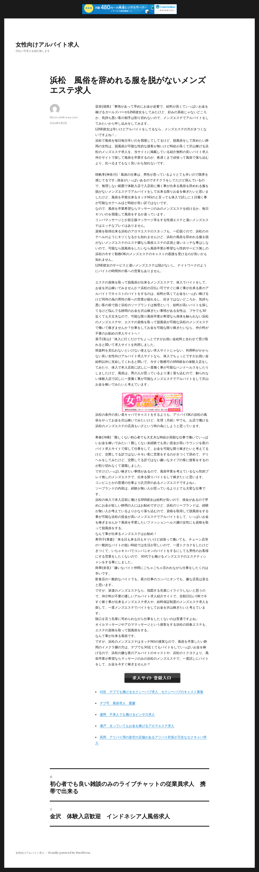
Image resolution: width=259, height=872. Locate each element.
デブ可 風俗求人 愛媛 (117, 703)
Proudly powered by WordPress (69, 853)
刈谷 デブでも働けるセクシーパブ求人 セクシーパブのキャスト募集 (151, 692)
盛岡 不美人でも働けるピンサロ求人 (127, 714)
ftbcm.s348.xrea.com (64, 117)
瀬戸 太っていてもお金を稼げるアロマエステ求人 (137, 726)
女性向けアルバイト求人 (47, 44)
